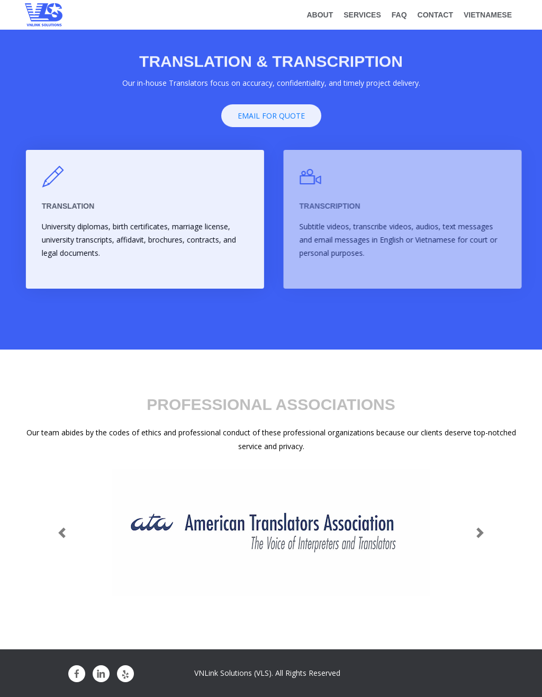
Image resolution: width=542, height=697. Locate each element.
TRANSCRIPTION (334, 206)
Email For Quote (271, 118)
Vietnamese (488, 15)
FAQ (399, 15)
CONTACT (435, 15)
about (319, 15)
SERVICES (362, 15)
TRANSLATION (70, 206)
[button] (62, 532)
